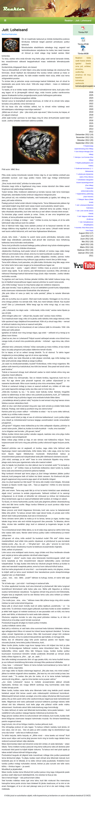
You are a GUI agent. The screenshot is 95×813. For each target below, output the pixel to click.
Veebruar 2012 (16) (85, 250)
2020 (91, 109)
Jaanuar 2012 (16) (85, 253)
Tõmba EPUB (83, 44)
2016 (91, 120)
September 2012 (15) (84, 143)
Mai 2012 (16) (87, 242)
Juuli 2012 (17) (87, 236)
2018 (91, 115)
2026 (91, 92)
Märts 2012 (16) (86, 247)
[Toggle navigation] (5, 20)
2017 (91, 118)
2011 (91, 256)
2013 (91, 129)
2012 (91, 132)
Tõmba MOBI (83, 53)
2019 (91, 112)
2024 (91, 98)
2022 (91, 104)
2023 (91, 101)
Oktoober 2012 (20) (85, 140)
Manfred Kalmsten (9, 34)
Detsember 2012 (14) (84, 135)
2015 (91, 123)
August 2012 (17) (86, 233)
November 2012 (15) (84, 137)
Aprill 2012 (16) (87, 244)
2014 (91, 126)
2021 (91, 106)
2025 (91, 95)
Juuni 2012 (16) (86, 239)
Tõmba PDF (83, 32)
